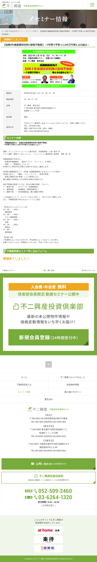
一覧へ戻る (48, 270)
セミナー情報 (31, 31)
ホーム (24, 377)
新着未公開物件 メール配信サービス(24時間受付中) (48, 477)
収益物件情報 (73, 384)
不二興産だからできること (72, 377)
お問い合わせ (49, 463)
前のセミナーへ (8, 270)
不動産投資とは (24, 384)
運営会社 (48, 399)
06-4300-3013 (41, 450)
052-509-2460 (41, 422)
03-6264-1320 (41, 436)
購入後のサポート (73, 392)
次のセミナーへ (88, 270)
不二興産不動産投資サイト (12, 31)
